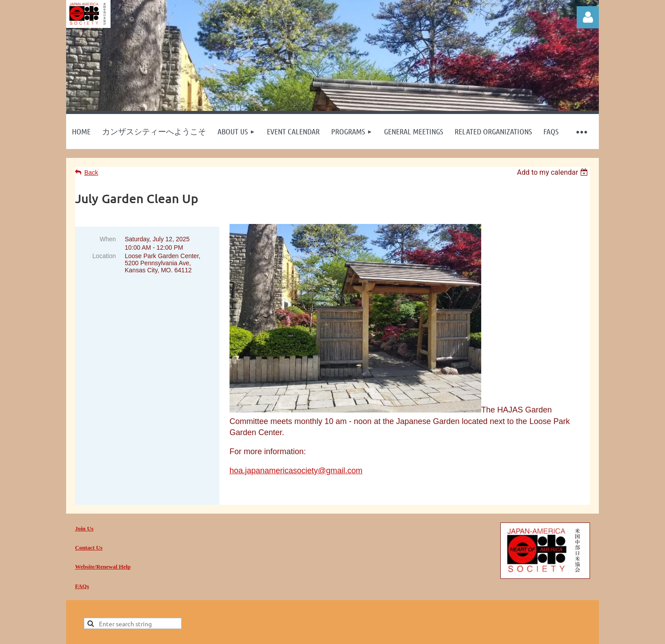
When (107, 239)
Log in (588, 17)
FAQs (82, 586)
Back (91, 172)
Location (104, 255)
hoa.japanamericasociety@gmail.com (296, 470)
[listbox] (553, 172)
